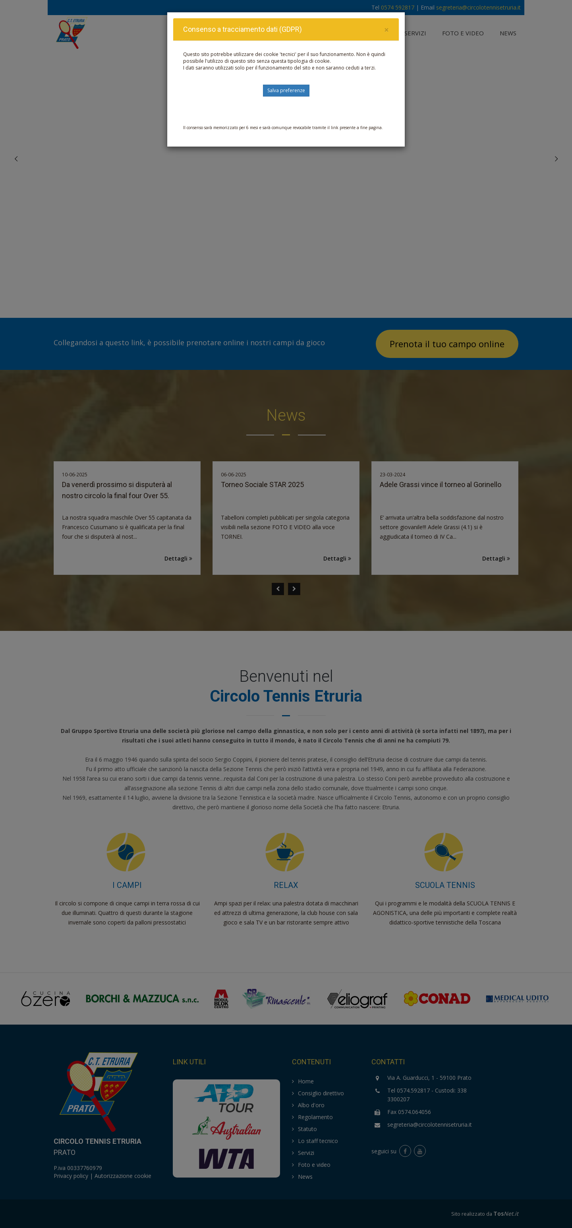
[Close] (386, 30)
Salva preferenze (286, 90)
